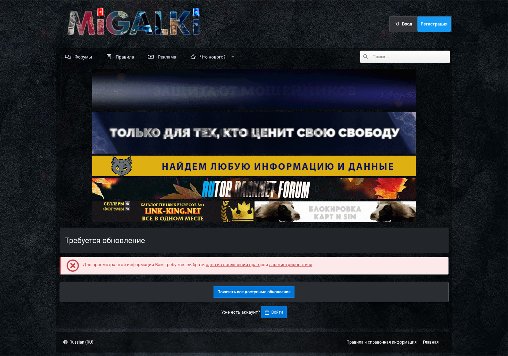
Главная (431, 342)
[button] (233, 57)
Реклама (167, 57)
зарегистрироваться (290, 264)
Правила (125, 57)
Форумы (83, 57)
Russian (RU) (78, 342)
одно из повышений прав (233, 264)
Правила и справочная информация (381, 342)
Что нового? (213, 57)
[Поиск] (411, 57)
